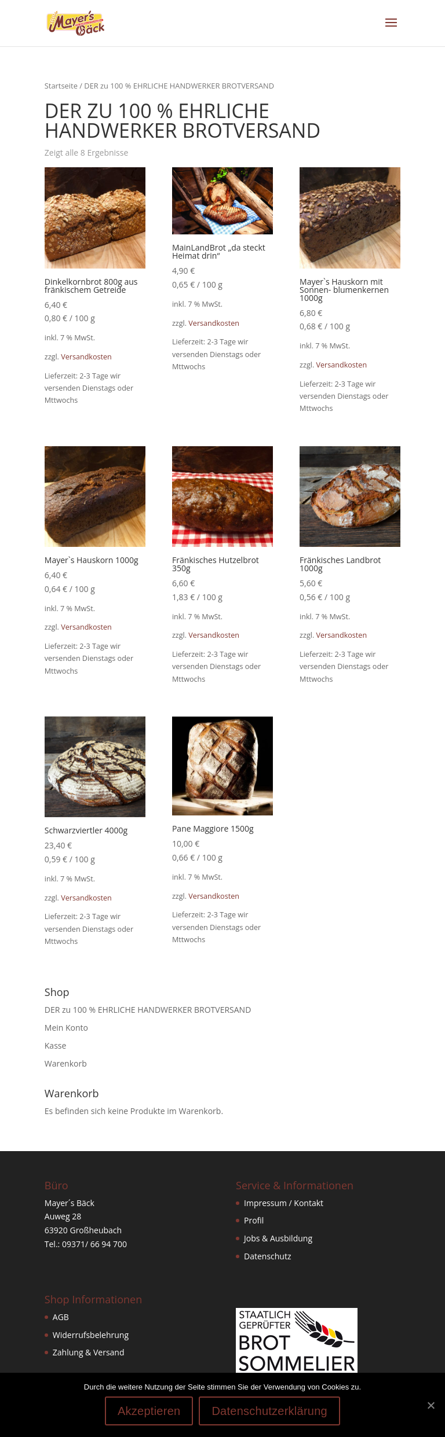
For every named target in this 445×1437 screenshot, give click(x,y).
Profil (254, 1220)
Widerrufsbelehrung (91, 1334)
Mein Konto (66, 1027)
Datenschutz (267, 1256)
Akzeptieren (149, 1411)
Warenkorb (66, 1063)
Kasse (56, 1045)
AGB (61, 1316)
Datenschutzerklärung (269, 1411)
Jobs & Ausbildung (278, 1238)
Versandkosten (86, 357)
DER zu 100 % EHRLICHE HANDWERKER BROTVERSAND (148, 1009)
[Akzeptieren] (430, 1405)
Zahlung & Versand (89, 1352)
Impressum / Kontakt (283, 1202)
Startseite (61, 85)
